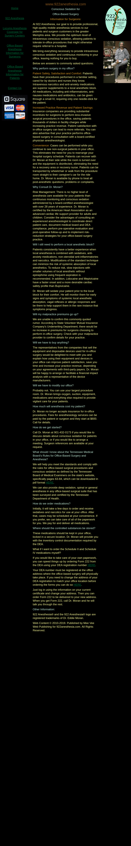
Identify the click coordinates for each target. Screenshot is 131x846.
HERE (50, 482)
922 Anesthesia (14, 18)
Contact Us (15, 88)
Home (14, 8)
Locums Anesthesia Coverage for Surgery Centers (15, 32)
